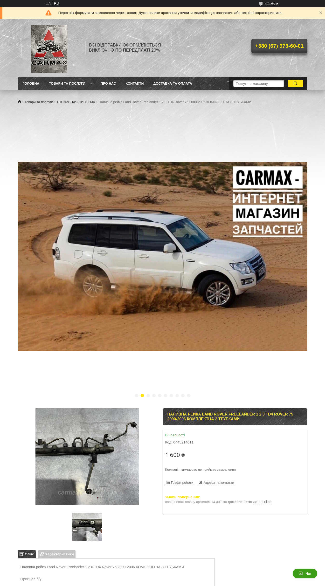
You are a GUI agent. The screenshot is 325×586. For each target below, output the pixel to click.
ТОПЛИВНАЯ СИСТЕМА (76, 102)
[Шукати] (296, 83)
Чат (304, 573)
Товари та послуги (39, 102)
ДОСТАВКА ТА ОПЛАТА (172, 83)
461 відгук (271, 3)
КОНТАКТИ (135, 83)
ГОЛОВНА (31, 83)
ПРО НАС (108, 83)
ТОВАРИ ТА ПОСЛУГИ (67, 83)
